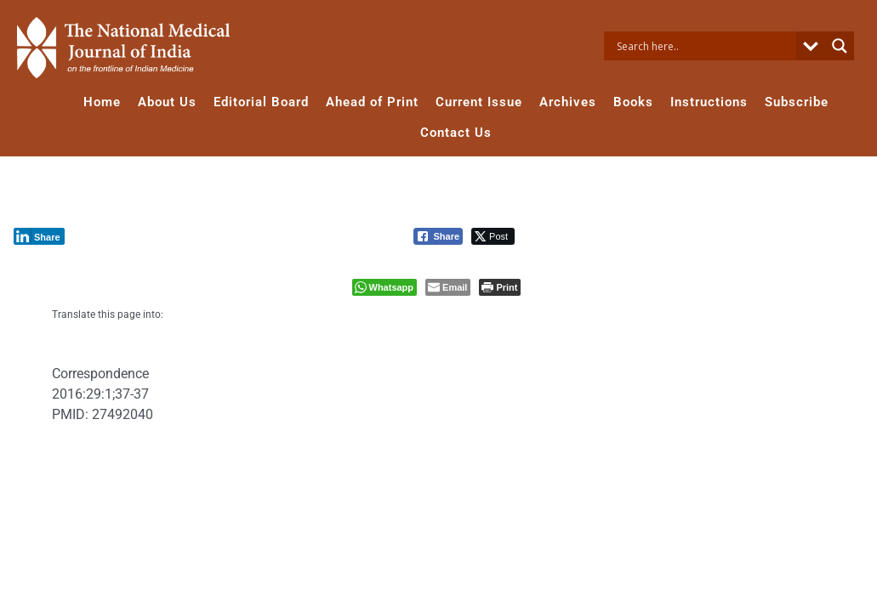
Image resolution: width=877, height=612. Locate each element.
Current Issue (479, 102)
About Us (167, 102)
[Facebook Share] (438, 236)
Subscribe (797, 102)
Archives (567, 102)
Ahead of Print (372, 102)
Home (102, 102)
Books (633, 102)
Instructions (709, 102)
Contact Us (456, 132)
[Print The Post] (500, 287)
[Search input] (704, 45)
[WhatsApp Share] (385, 287)
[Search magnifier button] (839, 45)
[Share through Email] (447, 287)
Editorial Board (261, 102)
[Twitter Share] (493, 236)
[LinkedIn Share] (39, 236)
